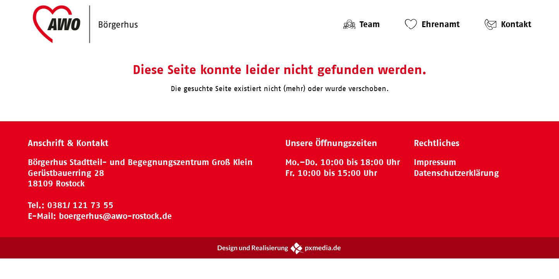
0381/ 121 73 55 (80, 205)
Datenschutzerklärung (456, 173)
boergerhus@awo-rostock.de (115, 216)
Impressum (435, 162)
